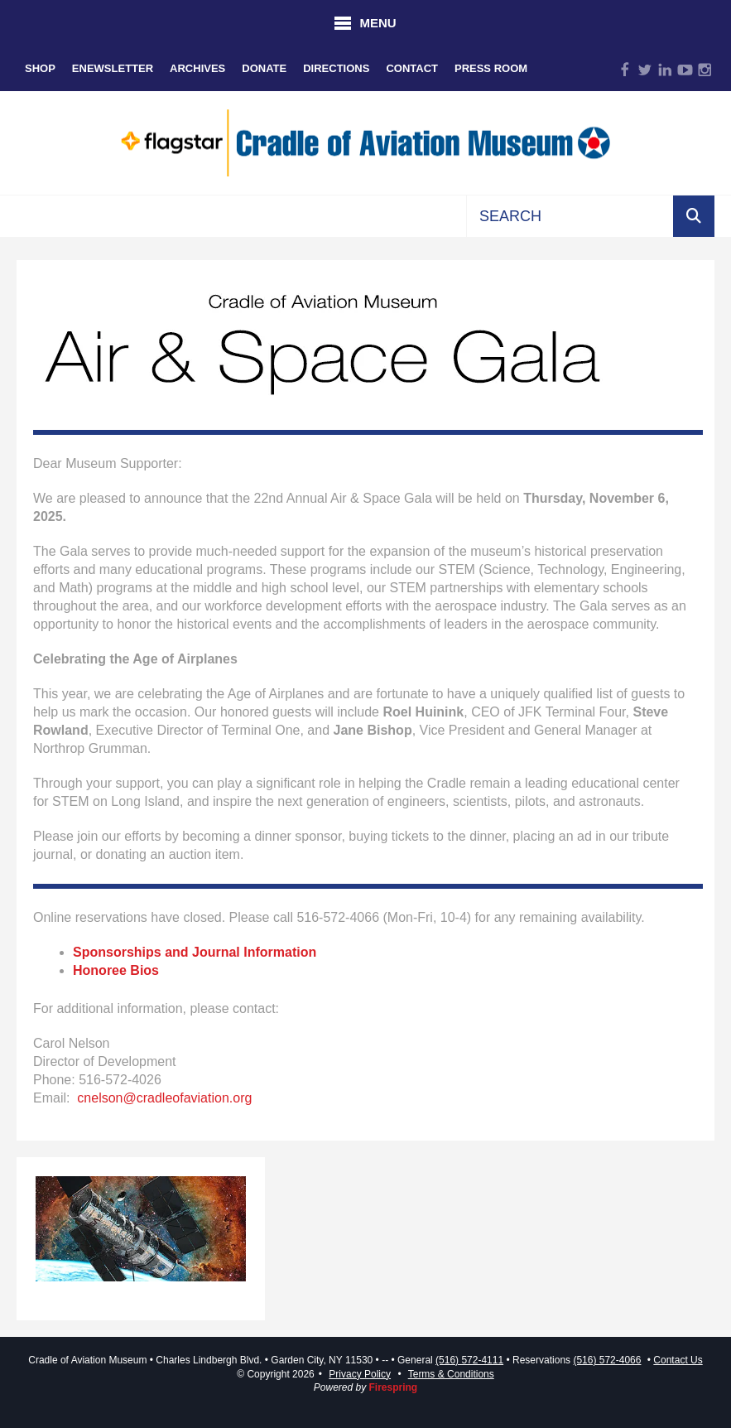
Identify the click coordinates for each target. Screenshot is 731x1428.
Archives (197, 68)
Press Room (490, 68)
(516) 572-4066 (607, 1360)
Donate (264, 68)
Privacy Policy (360, 1374)
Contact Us (677, 1360)
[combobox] (570, 216)
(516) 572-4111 (469, 1360)
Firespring (393, 1387)
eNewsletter (112, 68)
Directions (336, 68)
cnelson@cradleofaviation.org (164, 1098)
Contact (412, 68)
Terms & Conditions (451, 1374)
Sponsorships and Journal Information (194, 952)
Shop (40, 68)
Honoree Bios (116, 970)
